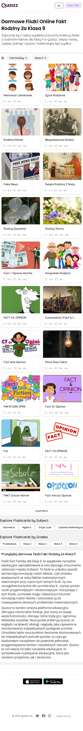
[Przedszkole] (9, 544)
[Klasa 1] (27, 544)
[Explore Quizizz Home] (9, 5)
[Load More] (41, 511)
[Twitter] (37, 716)
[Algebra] (26, 527)
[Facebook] (43, 716)
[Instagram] (49, 716)
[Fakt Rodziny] (18, 58)
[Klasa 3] (58, 544)
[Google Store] (53, 681)
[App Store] (32, 681)
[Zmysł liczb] (44, 527)
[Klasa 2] (43, 544)
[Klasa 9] (40, 58)
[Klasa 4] (74, 544)
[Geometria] (9, 527)
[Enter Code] (73, 5)
